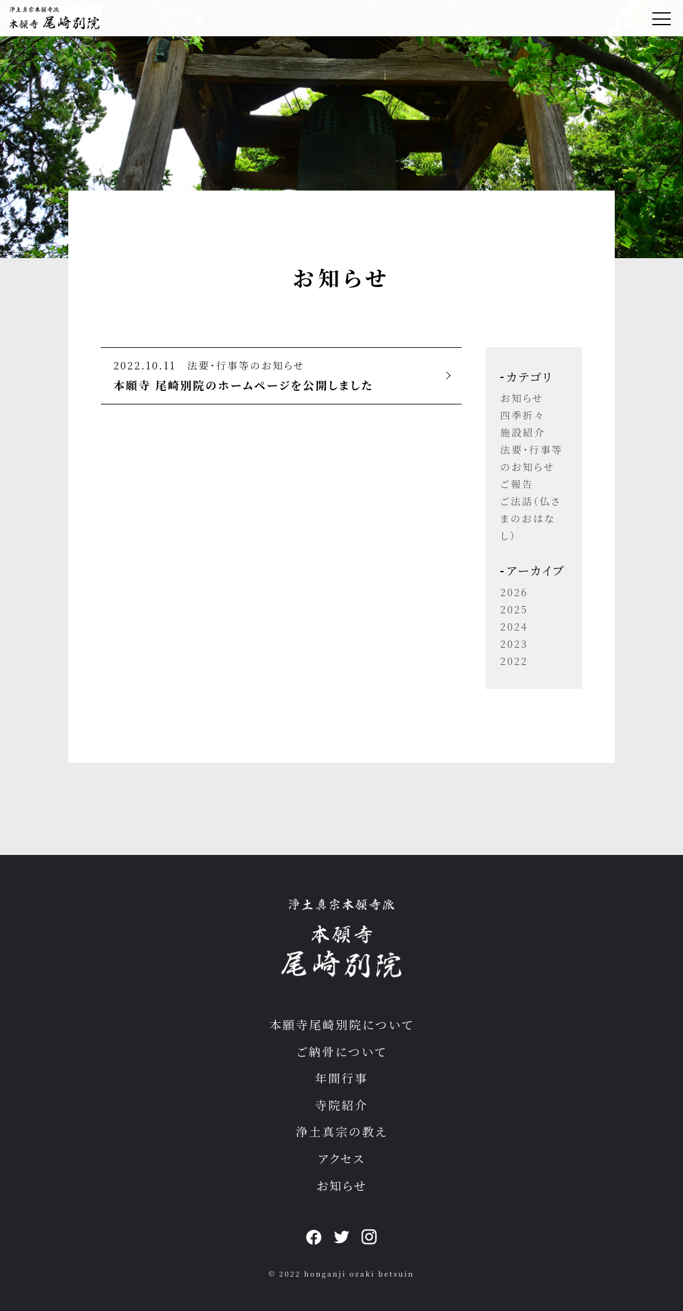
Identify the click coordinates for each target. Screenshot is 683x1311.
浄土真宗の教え (341, 1131)
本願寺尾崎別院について (341, 1024)
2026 (514, 592)
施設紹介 (523, 432)
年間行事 (341, 1077)
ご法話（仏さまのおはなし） (530, 518)
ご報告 (517, 484)
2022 (514, 661)
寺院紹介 (341, 1104)
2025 (514, 609)
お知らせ (522, 398)
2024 (514, 627)
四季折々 (522, 415)
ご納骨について (341, 1051)
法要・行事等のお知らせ (246, 365)
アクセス (341, 1158)
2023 (514, 644)
